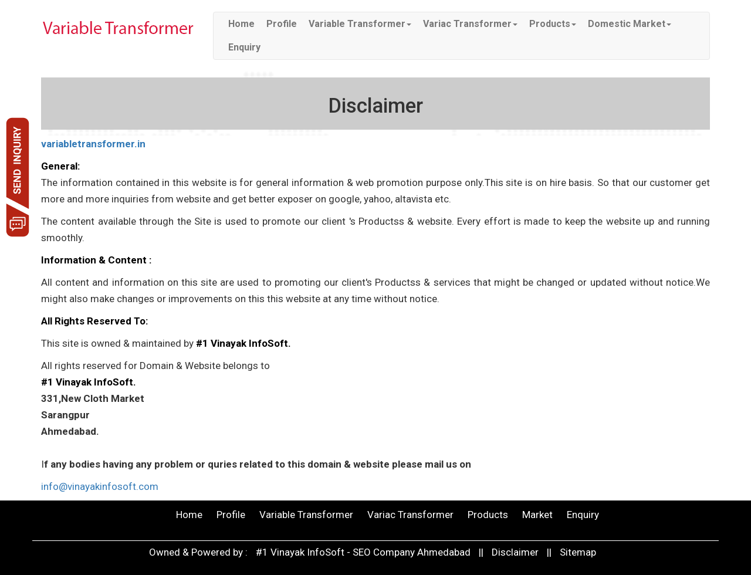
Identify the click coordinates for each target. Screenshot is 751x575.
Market (537, 514)
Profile (281, 23)
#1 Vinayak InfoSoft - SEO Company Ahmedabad (364, 552)
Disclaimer (515, 552)
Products (488, 514)
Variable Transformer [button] (360, 23)
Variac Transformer (410, 514)
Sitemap (578, 552)
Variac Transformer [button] (470, 23)
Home (241, 23)
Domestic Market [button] (629, 23)
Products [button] (552, 23)
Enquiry (244, 47)
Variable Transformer (306, 514)
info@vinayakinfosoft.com (99, 486)
